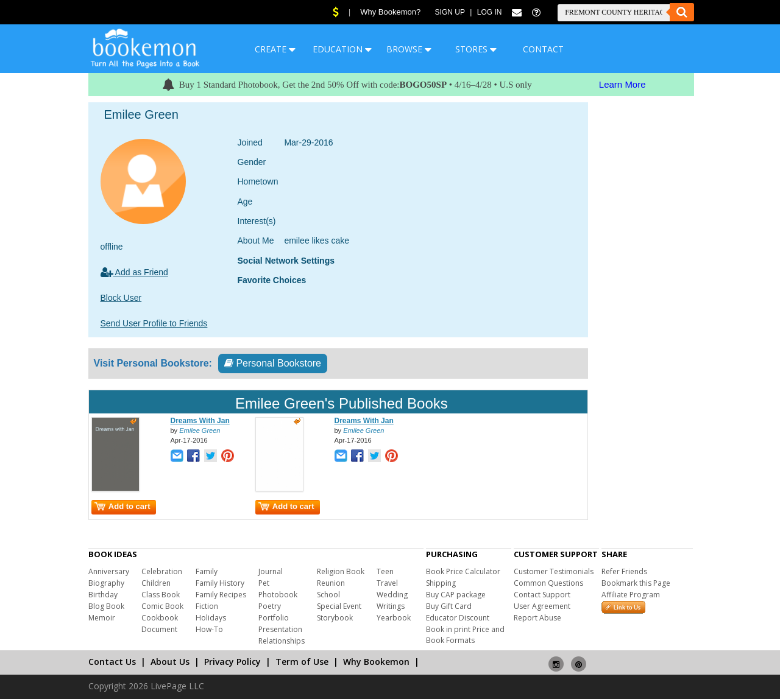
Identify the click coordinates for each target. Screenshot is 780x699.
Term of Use (301, 661)
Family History (220, 583)
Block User (121, 298)
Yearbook (394, 618)
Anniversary (108, 571)
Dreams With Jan (200, 420)
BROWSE (408, 49)
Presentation (280, 629)
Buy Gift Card (449, 606)
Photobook (277, 594)
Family (207, 571)
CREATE (275, 49)
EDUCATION (342, 49)
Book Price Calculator (463, 571)
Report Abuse (537, 618)
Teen (385, 571)
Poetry (269, 606)
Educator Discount (457, 618)
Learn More (622, 84)
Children (156, 583)
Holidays (211, 618)
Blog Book (106, 606)
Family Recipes (221, 594)
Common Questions (548, 583)
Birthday (103, 594)
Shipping (441, 583)
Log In (489, 12)
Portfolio (273, 618)
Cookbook (159, 618)
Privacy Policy (232, 661)
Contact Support (542, 594)
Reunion (331, 583)
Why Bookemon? (390, 11)
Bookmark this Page (635, 583)
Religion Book (340, 571)
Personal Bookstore (272, 363)
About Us (170, 661)
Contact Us (112, 661)
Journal (270, 571)
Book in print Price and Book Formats (465, 634)
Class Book (160, 594)
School (328, 594)
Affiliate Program (630, 594)
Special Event (339, 606)
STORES (476, 49)
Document (159, 629)
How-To (209, 629)
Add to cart (122, 506)
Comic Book (162, 606)
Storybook (335, 618)
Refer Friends (624, 571)
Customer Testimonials (554, 571)
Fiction (207, 606)
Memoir (101, 618)
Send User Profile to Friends (154, 323)
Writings (391, 606)
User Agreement (542, 606)
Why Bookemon (376, 661)
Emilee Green (199, 430)
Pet (263, 583)
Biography (106, 583)
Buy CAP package (456, 594)
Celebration (161, 571)
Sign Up (450, 12)
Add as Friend (134, 272)
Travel (387, 583)
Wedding (392, 594)
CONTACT (543, 49)
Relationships (281, 641)
